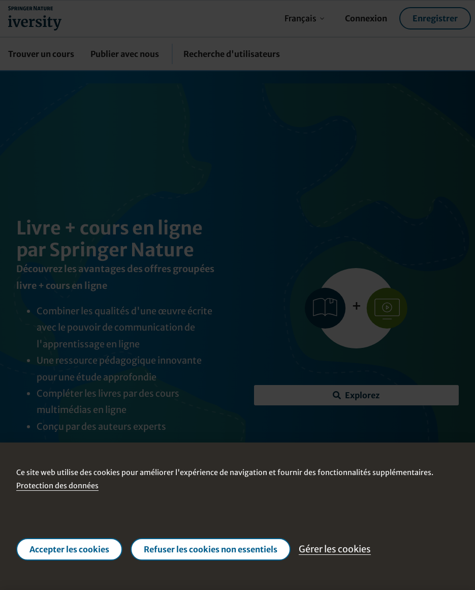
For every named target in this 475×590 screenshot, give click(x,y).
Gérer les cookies (335, 549)
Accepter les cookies (69, 549)
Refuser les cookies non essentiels (210, 549)
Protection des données (57, 485)
